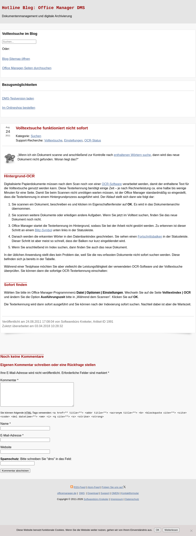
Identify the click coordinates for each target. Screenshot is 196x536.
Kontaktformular (130, 497)
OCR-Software (112, 184)
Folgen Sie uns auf (114, 491)
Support (105, 497)
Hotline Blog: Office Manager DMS (43, 7)
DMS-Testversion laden (18, 98)
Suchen (36, 136)
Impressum (117, 503)
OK (157, 529)
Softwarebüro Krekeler (96, 503)
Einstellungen (73, 140)
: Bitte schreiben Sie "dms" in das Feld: (36, 463)
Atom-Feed (93, 491)
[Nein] (191, 531)
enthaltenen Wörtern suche (132, 155)
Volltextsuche (53, 140)
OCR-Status (92, 140)
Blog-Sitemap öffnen (16, 58)
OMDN (115, 497)
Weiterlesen (171, 529)
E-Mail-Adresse (12, 440)
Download (93, 497)
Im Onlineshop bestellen (18, 107)
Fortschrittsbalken (150, 236)
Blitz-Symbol (43, 230)
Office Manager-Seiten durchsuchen (26, 68)
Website (6, 451)
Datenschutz (132, 503)
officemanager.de (67, 497)
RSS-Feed (80, 491)
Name (5, 428)
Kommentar (9, 380)
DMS (82, 497)
